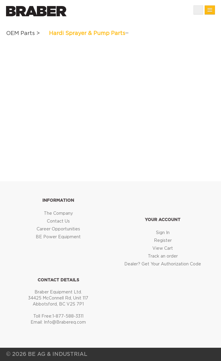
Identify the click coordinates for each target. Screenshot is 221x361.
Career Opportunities (58, 229)
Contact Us (58, 221)
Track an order (163, 256)
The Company (58, 213)
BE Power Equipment (58, 237)
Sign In (163, 233)
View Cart (162, 248)
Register (163, 241)
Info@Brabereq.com (65, 322)
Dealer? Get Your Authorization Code (162, 264)
